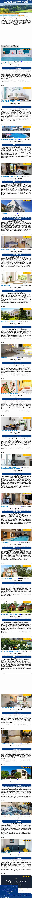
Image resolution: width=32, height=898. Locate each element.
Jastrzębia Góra (27, 49)
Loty (3, 15)
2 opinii (24, 679)
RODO (11, 891)
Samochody (9, 15)
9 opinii (20, 560)
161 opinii (25, 158)
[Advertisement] (16, 35)
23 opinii (23, 198)
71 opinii (25, 437)
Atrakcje (15, 15)
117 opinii (20, 858)
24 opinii (20, 318)
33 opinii (23, 477)
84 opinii (16, 117)
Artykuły (21, 15)
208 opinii (22, 357)
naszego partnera (17, 85)
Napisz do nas (28, 895)
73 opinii (19, 397)
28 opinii (21, 779)
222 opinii (24, 719)
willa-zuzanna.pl (29, 0)
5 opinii (19, 519)
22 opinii (21, 819)
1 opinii (17, 75)
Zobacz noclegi (17, 72)
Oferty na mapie (10, 13)
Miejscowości (16, 13)
